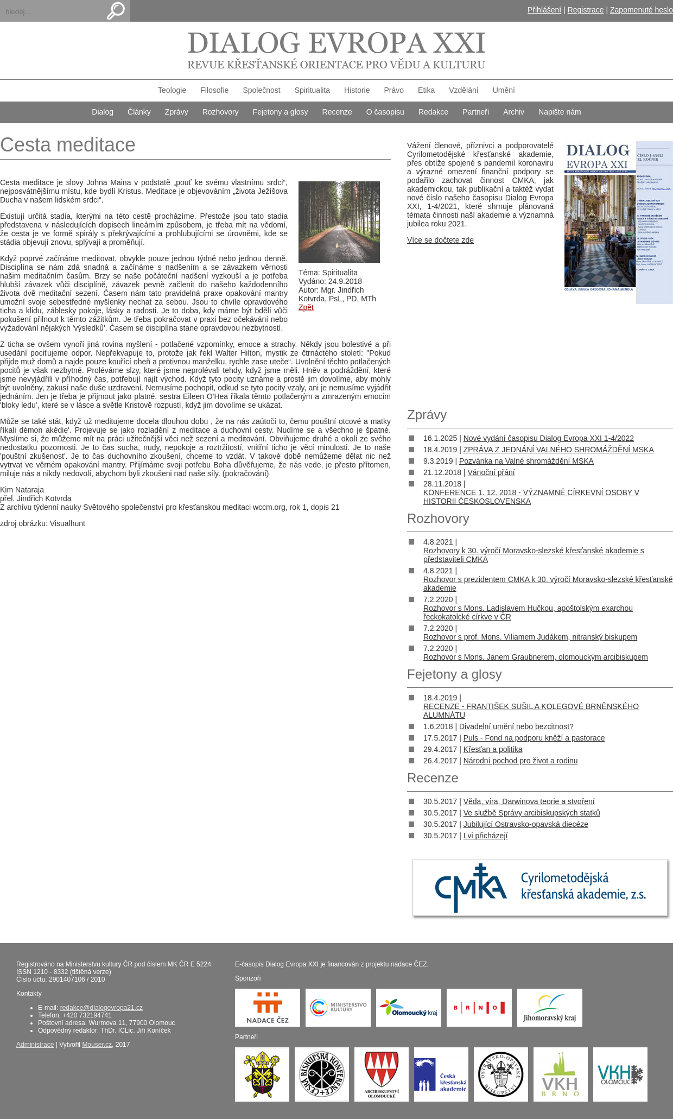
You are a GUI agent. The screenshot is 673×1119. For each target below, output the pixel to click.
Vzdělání (463, 90)
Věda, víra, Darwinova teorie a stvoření (529, 801)
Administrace (35, 1044)
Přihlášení (544, 9)
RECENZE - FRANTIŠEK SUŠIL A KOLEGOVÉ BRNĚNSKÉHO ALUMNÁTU (531, 710)
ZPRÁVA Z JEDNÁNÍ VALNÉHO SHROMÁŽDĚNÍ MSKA (559, 449)
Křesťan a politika (493, 749)
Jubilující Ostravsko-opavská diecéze (526, 824)
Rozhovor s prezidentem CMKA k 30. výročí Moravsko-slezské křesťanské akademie (548, 583)
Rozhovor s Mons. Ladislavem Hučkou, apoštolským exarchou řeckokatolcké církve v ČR (528, 612)
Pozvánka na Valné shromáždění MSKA (526, 461)
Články (139, 112)
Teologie (172, 90)
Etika (426, 90)
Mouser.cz (97, 1044)
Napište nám (559, 112)
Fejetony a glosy (280, 112)
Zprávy (176, 112)
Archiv (513, 112)
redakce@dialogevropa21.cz (101, 1007)
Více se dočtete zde (440, 240)
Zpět (306, 307)
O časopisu (385, 112)
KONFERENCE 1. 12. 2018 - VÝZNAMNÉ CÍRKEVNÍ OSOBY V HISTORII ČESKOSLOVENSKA (531, 496)
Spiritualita (312, 90)
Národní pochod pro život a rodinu (521, 760)
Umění (504, 90)
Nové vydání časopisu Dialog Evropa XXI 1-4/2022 (549, 438)
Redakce (433, 112)
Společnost (261, 90)
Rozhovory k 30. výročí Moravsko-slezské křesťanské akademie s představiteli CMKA (533, 555)
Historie (357, 90)
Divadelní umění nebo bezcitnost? (516, 726)
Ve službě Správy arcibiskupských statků (532, 812)
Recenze (337, 112)
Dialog (102, 112)
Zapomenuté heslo (641, 9)
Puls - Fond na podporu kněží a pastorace (534, 738)
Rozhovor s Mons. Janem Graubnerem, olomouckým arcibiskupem (535, 657)
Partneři (475, 112)
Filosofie (214, 90)
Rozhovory (220, 112)
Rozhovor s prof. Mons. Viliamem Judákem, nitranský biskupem (530, 637)
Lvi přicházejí (486, 835)
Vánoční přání (491, 472)
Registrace (586, 9)
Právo (394, 90)
